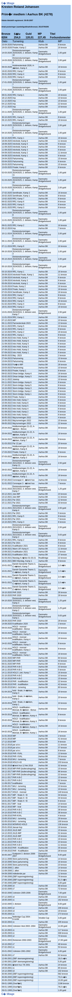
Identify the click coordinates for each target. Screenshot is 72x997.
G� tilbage (7, 3)
